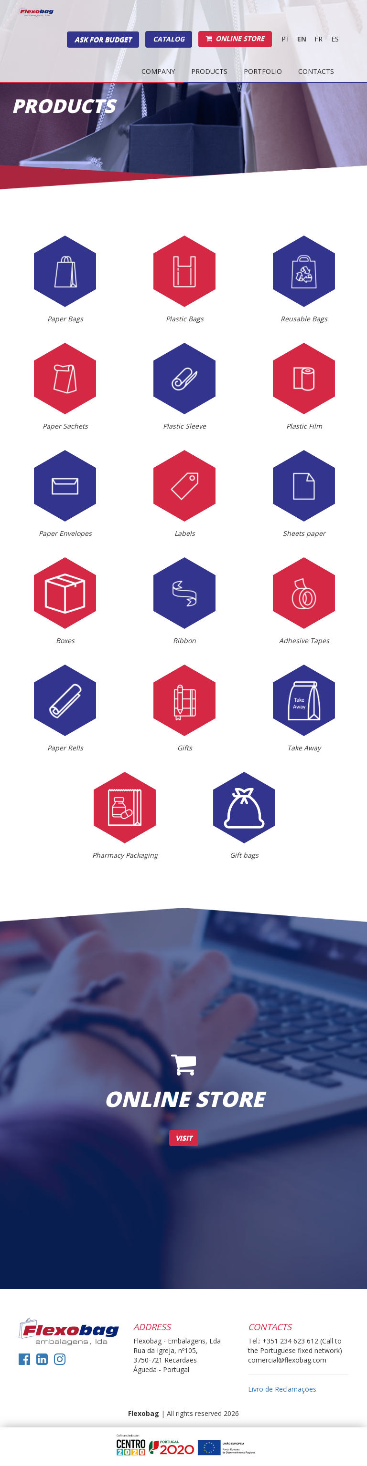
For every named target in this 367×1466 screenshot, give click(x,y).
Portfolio (263, 71)
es (335, 38)
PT (285, 38)
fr (318, 38)
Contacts (316, 71)
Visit (183, 1137)
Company (158, 71)
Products (209, 71)
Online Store (235, 38)
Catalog (168, 38)
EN (301, 38)
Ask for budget (103, 39)
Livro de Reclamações (282, 1389)
